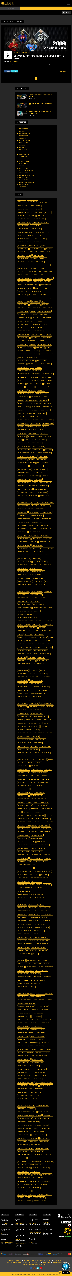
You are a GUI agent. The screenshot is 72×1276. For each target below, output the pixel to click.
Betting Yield (41, 759)
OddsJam (46, 1168)
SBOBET (46, 723)
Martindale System (24, 561)
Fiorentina (36, 624)
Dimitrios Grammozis (25, 1118)
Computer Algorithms (25, 1082)
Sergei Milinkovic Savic (25, 393)
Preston (46, 288)
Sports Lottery (31, 967)
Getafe (20, 640)
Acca (39, 1095)
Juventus (21, 255)
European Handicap (24, 743)
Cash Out (21, 825)
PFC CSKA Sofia (22, 917)
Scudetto (43, 673)
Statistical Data (23, 855)
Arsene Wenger (23, 229)
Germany (35, 380)
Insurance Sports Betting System (29, 611)
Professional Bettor (24, 1201)
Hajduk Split (22, 920)
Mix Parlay (21, 1138)
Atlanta (49, 621)
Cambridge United (24, 578)
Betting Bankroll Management (39, 940)
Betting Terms (40, 509)
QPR (27, 403)
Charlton (44, 433)
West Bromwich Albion (36, 706)
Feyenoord (21, 347)
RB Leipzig (49, 248)
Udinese (43, 631)
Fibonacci (21, 960)
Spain (42, 380)
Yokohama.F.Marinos (40, 650)
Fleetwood (22, 436)
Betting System (23, 173)
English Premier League (40, 222)
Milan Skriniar (23, 466)
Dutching (45, 686)
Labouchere (35, 1098)
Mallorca (33, 627)
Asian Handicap (23, 367)
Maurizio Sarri (32, 485)
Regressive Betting (42, 944)
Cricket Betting (46, 1128)
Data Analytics (23, 1019)
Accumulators (36, 403)
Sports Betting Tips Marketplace (14, 1262)
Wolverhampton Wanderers (27, 456)
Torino (20, 647)
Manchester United (38, 219)
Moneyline (44, 1009)
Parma (49, 644)
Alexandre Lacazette (25, 502)
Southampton (22, 627)
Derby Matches (23, 1062)
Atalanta (35, 317)
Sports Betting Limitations (39, 878)
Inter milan (22, 673)
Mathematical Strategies (44, 1082)
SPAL (50, 631)
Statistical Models (46, 1049)
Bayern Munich (23, 258)
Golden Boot (33, 252)
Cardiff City (22, 574)
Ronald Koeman (37, 769)
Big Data (41, 1039)
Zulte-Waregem (23, 314)
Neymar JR (48, 555)
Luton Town (49, 588)
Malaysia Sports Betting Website (30, 1264)
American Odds (45, 746)
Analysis (32, 390)
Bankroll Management (25, 509)
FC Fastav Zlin (35, 324)
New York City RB (23, 901)
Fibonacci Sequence (33, 960)
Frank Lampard (38, 420)
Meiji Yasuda (48, 647)
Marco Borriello (23, 373)
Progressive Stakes (24, 1174)
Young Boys (31, 341)
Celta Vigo (21, 631)
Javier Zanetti (22, 416)
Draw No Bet (34, 1085)
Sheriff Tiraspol (23, 337)
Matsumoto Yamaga (24, 650)
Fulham (20, 426)
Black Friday (22, 245)
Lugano (27, 301)
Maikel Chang (39, 700)
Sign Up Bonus (45, 1042)
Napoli (49, 252)
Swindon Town (23, 571)
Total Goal (40, 957)
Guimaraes (43, 294)
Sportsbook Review (35, 723)
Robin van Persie (23, 406)
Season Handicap (23, 947)
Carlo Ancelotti (23, 551)
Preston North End (24, 469)
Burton (31, 459)
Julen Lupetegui (46, 512)
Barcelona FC (34, 476)
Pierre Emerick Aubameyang (44, 502)
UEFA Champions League (25, 621)
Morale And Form (24, 1016)
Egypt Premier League (41, 716)
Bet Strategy (35, 377)
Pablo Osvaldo (48, 373)
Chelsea (47, 212)
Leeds (42, 275)
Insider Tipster (45, 1023)
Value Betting (40, 739)
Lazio (20, 301)
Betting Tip (37, 976)
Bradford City (22, 568)
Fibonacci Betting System (26, 986)
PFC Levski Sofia (47, 914)
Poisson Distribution (25, 805)
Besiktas (32, 344)
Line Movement (23, 1171)
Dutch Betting (23, 690)
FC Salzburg (33, 294)
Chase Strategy (23, 693)
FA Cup (29, 242)
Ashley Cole (42, 413)
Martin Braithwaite (24, 278)
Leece (20, 624)
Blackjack (47, 855)
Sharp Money (44, 1141)
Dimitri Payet (33, 528)
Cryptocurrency (42, 1105)
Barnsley (50, 706)
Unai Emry (48, 499)
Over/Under (22, 1141)
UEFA (39, 235)
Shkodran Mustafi (37, 522)
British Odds (39, 1088)
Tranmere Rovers (39, 584)
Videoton (48, 449)
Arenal (20, 271)
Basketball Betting (24, 1128)
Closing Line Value (35, 1161)
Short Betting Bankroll (42, 752)
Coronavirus (37, 696)
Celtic (20, 284)
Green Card (47, 538)
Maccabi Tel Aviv (23, 334)
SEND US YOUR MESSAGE (7, 1242)
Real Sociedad (35, 304)
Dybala (50, 759)
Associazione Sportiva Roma (27, 864)
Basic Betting (35, 397)
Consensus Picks (39, 1197)
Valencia (21, 413)
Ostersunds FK (23, 304)
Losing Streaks (23, 973)
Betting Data (35, 1019)
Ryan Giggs (21, 201)
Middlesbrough (39, 278)
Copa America (31, 825)
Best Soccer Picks (38, 604)
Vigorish (35, 598)
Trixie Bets (38, 479)
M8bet (20, 963)
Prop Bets (32, 1194)
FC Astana (39, 321)
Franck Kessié (34, 874)
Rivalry (35, 1191)
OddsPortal (38, 1154)
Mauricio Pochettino (25, 232)
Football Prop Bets (41, 805)
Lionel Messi (37, 370)
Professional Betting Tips (26, 1003)
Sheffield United (23, 291)
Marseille (35, 301)
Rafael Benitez (37, 555)
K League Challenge (24, 663)
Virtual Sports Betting (42, 1118)
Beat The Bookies (23, 505)
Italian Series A (42, 492)
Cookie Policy (57, 1260)
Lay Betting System (24, 1075)
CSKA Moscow (33, 354)
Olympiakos (44, 354)
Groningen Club (23, 772)
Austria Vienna (46, 317)
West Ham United (43, 1112)
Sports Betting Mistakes (26, 1006)
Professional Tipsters (25, 212)
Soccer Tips (47, 976)
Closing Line (33, 1141)
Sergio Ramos (46, 828)
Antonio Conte (35, 225)
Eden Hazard (22, 532)
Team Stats (34, 1023)
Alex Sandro (22, 525)
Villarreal (21, 341)
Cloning (28, 1197)
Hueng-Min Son (23, 1029)
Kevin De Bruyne (34, 532)
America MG (22, 907)
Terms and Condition (29, 1260)
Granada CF (43, 637)
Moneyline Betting (24, 1069)
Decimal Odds (22, 476)
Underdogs (35, 686)
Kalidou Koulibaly (35, 683)
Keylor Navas (22, 841)
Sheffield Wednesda (24, 281)
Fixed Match (33, 565)
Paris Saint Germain (43, 462)
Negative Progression (25, 614)
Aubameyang (41, 789)
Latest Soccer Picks (39, 607)
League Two (32, 430)
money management (24, 752)
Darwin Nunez (36, 1026)
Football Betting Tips (46, 967)
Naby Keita (34, 258)
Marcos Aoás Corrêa (43, 387)
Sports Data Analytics (25, 1088)
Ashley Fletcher (31, 271)
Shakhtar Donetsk (32, 350)
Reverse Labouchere (24, 930)
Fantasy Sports (45, 495)
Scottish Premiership (32, 284)
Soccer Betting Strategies (26, 1095)
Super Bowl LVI (40, 868)
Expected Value (34, 914)
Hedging (49, 1000)
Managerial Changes (37, 1029)
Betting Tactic (23, 996)
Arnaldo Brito (14, 61)
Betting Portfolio (24, 1177)
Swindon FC (44, 485)
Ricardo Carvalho (36, 416)
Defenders (35, 828)
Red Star (45, 304)
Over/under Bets (23, 835)
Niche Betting (35, 973)
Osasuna (28, 640)
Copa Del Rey (46, 265)
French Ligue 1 (23, 808)
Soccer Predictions (24, 976)
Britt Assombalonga (45, 271)
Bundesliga (22, 252)
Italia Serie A (40, 621)
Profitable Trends (24, 140)
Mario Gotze (22, 528)
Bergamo (44, 726)
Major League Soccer (25, 700)
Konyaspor (48, 298)
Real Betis (29, 647)
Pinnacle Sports (38, 812)
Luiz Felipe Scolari (35, 548)
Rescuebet (26, 812)
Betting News (33, 920)
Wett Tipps (43, 1264)
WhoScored (41, 1158)
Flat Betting (35, 1171)
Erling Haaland (45, 907)
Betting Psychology (44, 1194)
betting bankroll (33, 749)
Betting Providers (24, 934)
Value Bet (35, 505)
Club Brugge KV (44, 911)
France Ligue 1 (23, 795)
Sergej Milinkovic (24, 538)
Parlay (29, 802)
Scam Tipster (22, 1187)
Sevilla (20, 350)
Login (2, 1233)
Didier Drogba (35, 423)
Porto (48, 347)
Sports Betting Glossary (40, 799)
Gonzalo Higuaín (35, 677)
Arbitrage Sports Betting (26, 360)
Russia (20, 380)
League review (23, 180)
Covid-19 (33, 690)
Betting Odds (45, 505)
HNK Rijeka (46, 324)
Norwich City (47, 624)
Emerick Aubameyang (25, 792)
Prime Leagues (38, 1013)
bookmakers (22, 723)
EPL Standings (39, 756)
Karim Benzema (23, 848)
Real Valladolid (33, 631)
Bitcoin (47, 858)
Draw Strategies (23, 736)
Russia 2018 (21, 235)
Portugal (21, 383)
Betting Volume (34, 1187)
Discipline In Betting (24, 1013)
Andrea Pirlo (36, 373)
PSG (52, 354)
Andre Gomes (45, 525)
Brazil (27, 380)
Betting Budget (23, 980)
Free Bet (38, 762)
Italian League (38, 255)
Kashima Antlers (32, 654)
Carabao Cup (22, 459)
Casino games (22, 710)
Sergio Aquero (46, 364)
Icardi (34, 439)
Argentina (38, 383)
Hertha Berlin (37, 298)
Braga (20, 321)
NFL (44, 532)
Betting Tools (46, 1174)
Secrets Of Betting (32, 495)
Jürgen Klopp (38, 785)
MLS (31, 897)
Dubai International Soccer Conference (31, 733)
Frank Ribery (32, 667)
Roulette (49, 815)
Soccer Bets (45, 245)
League (20, 1197)
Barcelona (35, 265)
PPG (19, 812)
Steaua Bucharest (34, 308)
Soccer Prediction (24, 449)
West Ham (40, 215)
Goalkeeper (41, 841)
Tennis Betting (23, 1009)
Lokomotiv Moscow (24, 331)
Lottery (46, 963)
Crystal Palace (23, 268)
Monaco (31, 347)
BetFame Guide (23, 248)
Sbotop (33, 782)
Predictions (43, 950)
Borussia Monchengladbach (27, 617)
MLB (25, 535)
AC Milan (34, 314)
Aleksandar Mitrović (25, 887)
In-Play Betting (39, 663)
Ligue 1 (20, 495)
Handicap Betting (24, 696)
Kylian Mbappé (39, 792)
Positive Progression (25, 927)
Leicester (21, 242)
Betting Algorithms (24, 1079)
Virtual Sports (23, 713)
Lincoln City (38, 581)
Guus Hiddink (48, 548)
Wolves (47, 281)
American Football (41, 1125)
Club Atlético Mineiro (36, 904)
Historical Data (47, 1019)
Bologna (27, 624)
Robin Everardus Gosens (39, 772)
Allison (32, 841)
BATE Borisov (22, 294)
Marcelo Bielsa (23, 759)
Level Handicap (23, 594)
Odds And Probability (37, 996)
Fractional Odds (23, 472)
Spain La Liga (22, 637)
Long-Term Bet (36, 855)
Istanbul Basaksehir (35, 327)
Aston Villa (37, 822)
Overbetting (22, 914)
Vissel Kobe (31, 657)
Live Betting (22, 499)
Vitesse (33, 311)
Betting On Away (23, 851)
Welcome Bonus (23, 766)
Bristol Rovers (46, 284)
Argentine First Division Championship (30, 894)
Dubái (37, 729)
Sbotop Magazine (23, 799)
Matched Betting (45, 482)
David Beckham (23, 377)
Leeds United (22, 706)
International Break (42, 1052)
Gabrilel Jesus (43, 690)
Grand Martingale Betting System (29, 983)
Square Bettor (34, 1181)
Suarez (39, 884)
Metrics (35, 934)
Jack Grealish (48, 822)
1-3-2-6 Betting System (38, 848)
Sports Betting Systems (38, 980)
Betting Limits (36, 881)
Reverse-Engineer (40, 1201)
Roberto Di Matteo (24, 555)
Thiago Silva (22, 832)
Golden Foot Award (24, 815)
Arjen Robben (43, 667)
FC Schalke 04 (47, 1115)
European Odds (23, 1092)
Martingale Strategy (38, 693)
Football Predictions (25, 756)
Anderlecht (22, 354)
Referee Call (22, 1039)
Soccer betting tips (24, 716)
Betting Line (22, 1164)
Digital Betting (36, 1092)
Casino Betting (23, 187)
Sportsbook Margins (39, 1135)
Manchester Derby (24, 222)
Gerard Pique (22, 683)
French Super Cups (36, 795)
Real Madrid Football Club (27, 1112)
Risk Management (24, 1168)
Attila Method (23, 878)
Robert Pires (22, 410)
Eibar (51, 637)
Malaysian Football (41, 1102)
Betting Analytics (39, 1131)
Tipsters (20, 950)
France (29, 383)
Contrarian (36, 1168)
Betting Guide (23, 128)
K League (41, 657)
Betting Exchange (24, 446)
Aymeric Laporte (23, 522)
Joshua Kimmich (23, 397)
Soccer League (23, 1056)
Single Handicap (36, 594)
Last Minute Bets (23, 1072)
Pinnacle (46, 960)
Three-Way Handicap (38, 947)
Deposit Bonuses (23, 443)
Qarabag (21, 357)
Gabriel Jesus (41, 360)
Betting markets (24, 184)
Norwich (50, 278)
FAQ (44, 1232)
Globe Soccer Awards (25, 729)
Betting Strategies (24, 604)
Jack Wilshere (33, 525)
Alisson (20, 403)
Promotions (34, 1042)
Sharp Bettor (22, 1181)
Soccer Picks (36, 1016)
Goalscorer (22, 940)
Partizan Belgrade (38, 334)
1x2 (48, 957)
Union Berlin (46, 640)
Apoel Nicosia (22, 344)
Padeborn (31, 644)
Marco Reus (34, 703)
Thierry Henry (45, 410)
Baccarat (44, 874)
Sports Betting (23, 135)
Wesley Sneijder (23, 423)
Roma (29, 861)
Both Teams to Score (25, 489)
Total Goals (31, 215)
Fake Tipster (43, 1184)
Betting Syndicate (37, 1151)
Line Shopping (48, 1161)
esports (49, 733)
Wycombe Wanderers (44, 453)
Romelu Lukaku (33, 364)
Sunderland (38, 281)
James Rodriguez (23, 591)
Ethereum (21, 861)
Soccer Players (17, 52)
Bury (46, 581)
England (49, 380)
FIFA (48, 232)
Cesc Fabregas (47, 406)
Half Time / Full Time (35, 499)
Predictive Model (24, 1059)
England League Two (37, 571)
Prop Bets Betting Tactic (44, 993)
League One (22, 430)
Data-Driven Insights (25, 1154)
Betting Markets (23, 881)
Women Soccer (40, 1033)
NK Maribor (40, 347)
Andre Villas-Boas (37, 551)
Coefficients (37, 963)
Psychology (22, 1065)
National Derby (37, 1059)
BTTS (50, 607)
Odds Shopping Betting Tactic (27, 990)
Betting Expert (23, 225)
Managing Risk (39, 930)
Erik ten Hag (33, 907)
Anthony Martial (45, 528)
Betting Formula (39, 924)
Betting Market (24, 159)
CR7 (32, 789)
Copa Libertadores (33, 779)
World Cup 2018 (47, 377)
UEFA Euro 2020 (23, 782)
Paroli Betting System (42, 927)
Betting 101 (44, 400)
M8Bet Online (46, 1262)
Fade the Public (35, 1145)
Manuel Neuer (22, 838)
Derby (20, 275)
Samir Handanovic (36, 838)
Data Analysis (22, 1042)
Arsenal (43, 238)
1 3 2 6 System (22, 1085)
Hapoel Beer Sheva (24, 298)
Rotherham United (35, 574)
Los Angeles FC (39, 897)
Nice (42, 301)
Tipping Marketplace (43, 818)
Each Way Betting (24, 545)
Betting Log (22, 1194)
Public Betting (23, 1145)
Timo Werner (22, 390)
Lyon (46, 331)
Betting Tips (22, 147)
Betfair (45, 397)
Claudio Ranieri (37, 545)
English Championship (25, 288)
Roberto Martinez (37, 515)
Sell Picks (31, 1242)
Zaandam (48, 769)
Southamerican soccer (26, 182)
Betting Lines (44, 1138)
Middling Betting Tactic (26, 993)
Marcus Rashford (36, 713)
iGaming (21, 967)
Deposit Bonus (22, 1046)
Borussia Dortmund (44, 344)
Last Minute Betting (38, 1072)
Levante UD (45, 845)
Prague (49, 334)
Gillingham (22, 433)
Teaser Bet (34, 746)
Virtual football (35, 710)
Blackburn (31, 436)
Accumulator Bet (46, 1191)
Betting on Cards (23, 828)
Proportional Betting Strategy (28, 1121)
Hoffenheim (22, 327)
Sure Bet (30, 762)
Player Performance (37, 1036)
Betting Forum (23, 746)
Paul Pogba (30, 387)
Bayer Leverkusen (24, 558)
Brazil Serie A (22, 897)
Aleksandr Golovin (42, 393)
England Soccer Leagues (26, 453)
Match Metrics (45, 920)
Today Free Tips (19, 1239)
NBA (49, 532)
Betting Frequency (24, 1191)
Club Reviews (23, 156)
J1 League (38, 647)
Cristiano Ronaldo (24, 370)
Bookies (20, 400)
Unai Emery (47, 677)
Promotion (46, 1222)
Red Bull (43, 258)
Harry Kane (22, 364)
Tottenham (38, 212)
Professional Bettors (25, 479)
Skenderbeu (35, 337)
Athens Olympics (23, 769)
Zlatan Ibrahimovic (24, 822)
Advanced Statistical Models (27, 1049)
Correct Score (23, 1036)
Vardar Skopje (47, 308)
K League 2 (31, 660)
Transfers (22, 166)
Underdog (44, 598)
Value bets (35, 736)
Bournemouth (41, 459)
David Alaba (33, 832)
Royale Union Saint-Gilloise (27, 911)
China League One (24, 891)
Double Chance (37, 851)
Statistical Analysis (24, 924)
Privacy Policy (40, 1260)
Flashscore (22, 1158)
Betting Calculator (40, 469)
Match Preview (23, 163)
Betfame (21, 387)
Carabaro (30, 261)
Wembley (21, 215)
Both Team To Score (40, 937)
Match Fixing (22, 565)
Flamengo (21, 779)
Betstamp (31, 1158)
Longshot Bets (39, 1000)
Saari (20, 439)
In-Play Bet (32, 1039)
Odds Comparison (24, 1135)
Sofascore (48, 1154)
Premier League (43, 782)
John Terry (34, 275)
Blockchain (37, 1079)
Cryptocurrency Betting (26, 1105)
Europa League (38, 449)
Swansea (43, 268)
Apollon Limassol (24, 317)
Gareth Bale (45, 476)
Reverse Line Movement (25, 1148)
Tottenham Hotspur (37, 248)
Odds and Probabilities (25, 739)
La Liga (35, 238)
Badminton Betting (24, 1131)
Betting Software (41, 970)
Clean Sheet (39, 634)
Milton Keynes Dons (24, 584)
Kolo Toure (47, 403)
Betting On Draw (38, 446)
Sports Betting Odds (24, 1000)
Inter (29, 255)
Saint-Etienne (35, 808)
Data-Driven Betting (29, 1184)
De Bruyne (31, 1108)
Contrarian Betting (35, 1164)
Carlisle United (38, 578)
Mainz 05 (43, 670)
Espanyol (42, 627)
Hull (26, 275)
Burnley (45, 426)
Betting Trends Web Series (27, 175)
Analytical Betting (39, 1069)
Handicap (48, 591)
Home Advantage (23, 1026)
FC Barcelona (22, 874)
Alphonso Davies (45, 832)
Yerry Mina (44, 535)
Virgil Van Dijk (23, 680)
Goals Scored (33, 512)
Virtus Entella (23, 542)
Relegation (34, 268)
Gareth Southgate (24, 518)
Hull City (38, 288)
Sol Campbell (35, 406)
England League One (25, 581)
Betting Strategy (24, 133)
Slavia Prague (46, 337)
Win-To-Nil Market (46, 1085)
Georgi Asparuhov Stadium (38, 917)
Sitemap (11, 1260)
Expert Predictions (37, 1062)
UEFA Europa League (24, 871)
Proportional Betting (25, 1125)
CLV (34, 1177)
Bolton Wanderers (24, 588)
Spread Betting (33, 1138)
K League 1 (21, 660)
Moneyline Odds (37, 472)
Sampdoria (28, 634)
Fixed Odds (21, 485)
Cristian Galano (44, 542)
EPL (32, 367)
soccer (44, 775)
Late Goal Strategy (39, 1075)
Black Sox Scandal (46, 565)
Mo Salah (48, 436)
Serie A (42, 252)
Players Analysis (24, 177)
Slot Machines (23, 858)
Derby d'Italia (22, 677)
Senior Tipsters (33, 1223)
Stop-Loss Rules (23, 1098)
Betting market (44, 825)
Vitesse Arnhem (23, 775)
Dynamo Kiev (29, 321)
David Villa (22, 657)
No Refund (18, 1260)
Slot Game (47, 884)
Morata (26, 439)
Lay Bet (35, 482)
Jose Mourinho (36, 229)
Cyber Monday (33, 245)
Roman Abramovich (24, 785)
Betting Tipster (31, 950)
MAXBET (38, 719)
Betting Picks (35, 601)
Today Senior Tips (19, 1223)
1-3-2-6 (35, 953)
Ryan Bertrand (46, 518)
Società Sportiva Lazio (25, 868)
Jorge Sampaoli (23, 515)
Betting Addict (34, 726)
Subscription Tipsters (35, 1232)
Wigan (40, 436)
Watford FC (43, 456)
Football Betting (42, 1006)
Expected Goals (23, 1151)
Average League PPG (24, 937)
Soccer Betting (23, 168)
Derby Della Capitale (40, 861)
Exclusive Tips (4, 1223)
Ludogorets (38, 331)
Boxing (36, 1128)
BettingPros (22, 1161)
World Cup (22, 145)
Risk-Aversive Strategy (25, 944)
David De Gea (31, 413)
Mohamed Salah (23, 789)
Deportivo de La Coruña (26, 884)
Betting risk (22, 726)
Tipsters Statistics (34, 1237)
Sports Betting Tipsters (25, 818)
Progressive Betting (39, 561)
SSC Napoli (21, 762)
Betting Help (23, 131)
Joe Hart (36, 518)
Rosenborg (21, 308)
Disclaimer (48, 1260)
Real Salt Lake (22, 703)
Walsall (41, 430)
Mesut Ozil (49, 420)
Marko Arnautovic (36, 466)
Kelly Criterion (23, 601)
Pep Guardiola (39, 232)
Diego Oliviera (45, 654)
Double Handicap (23, 598)
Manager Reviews (24, 161)
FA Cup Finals (38, 242)
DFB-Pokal (21, 667)
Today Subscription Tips (20, 1233)
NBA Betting (34, 1009)
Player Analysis (25, 52)
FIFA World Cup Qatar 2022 (42, 871)
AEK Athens (43, 314)
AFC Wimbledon (33, 433)
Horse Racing (36, 538)
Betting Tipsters (37, 591)
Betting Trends (36, 443)
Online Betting (36, 205)
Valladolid (32, 637)
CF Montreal (22, 904)
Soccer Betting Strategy (26, 492)
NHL (19, 535)
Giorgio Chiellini (23, 686)
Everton (21, 261)
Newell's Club (35, 766)
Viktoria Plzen (23, 311)
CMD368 (27, 963)
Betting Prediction (36, 1046)
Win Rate (40, 1177)
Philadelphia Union (38, 901)
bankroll (21, 749)
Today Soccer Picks (24, 607)
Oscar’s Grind (22, 845)
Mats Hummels (23, 670)
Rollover (21, 802)
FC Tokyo (21, 654)
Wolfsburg (36, 558)
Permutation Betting (41, 802)
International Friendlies (39, 1056)
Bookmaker (47, 719)
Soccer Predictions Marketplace (32, 1262)
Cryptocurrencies (36, 858)
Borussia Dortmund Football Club (29, 1115)
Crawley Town (48, 423)
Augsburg (21, 644)
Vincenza (34, 542)
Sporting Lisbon (32, 357)
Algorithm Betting (24, 953)
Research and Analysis (25, 1033)
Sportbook (21, 1108)
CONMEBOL (45, 779)
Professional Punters (33, 426)
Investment (38, 887)
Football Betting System (26, 957)
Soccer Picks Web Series (26, 170)
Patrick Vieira (33, 410)
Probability (29, 970)
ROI (19, 1184)
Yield (32, 759)
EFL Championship (46, 703)
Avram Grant (22, 548)
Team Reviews (23, 149)
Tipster (20, 970)
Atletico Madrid (23, 265)
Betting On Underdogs (25, 1052)
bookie (20, 719)
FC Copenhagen (23, 324)
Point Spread (22, 512)
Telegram (36, 1174)
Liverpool (41, 341)
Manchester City (23, 219)
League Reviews (24, 154)
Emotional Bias (34, 1065)
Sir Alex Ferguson (36, 680)
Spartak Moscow (46, 350)
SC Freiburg (40, 644)
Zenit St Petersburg (44, 311)
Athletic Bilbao (37, 291)
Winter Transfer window (26, 462)
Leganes (36, 640)
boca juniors (35, 775)
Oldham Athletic (35, 568)
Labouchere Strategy (25, 1102)
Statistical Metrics (42, 1148)
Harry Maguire (33, 535)
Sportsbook (22, 138)
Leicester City (33, 673)
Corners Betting (37, 835)
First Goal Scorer (40, 489)
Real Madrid (40, 261)
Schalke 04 (34, 670)
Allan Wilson (34, 845)
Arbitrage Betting (24, 482)
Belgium (47, 383)
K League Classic (42, 660)
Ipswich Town (37, 588)
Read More (63, 71)
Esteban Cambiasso (24, 420)
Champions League (24, 238)
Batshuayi (42, 439)
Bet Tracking (46, 1181)
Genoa (20, 634)
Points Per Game (47, 808)
